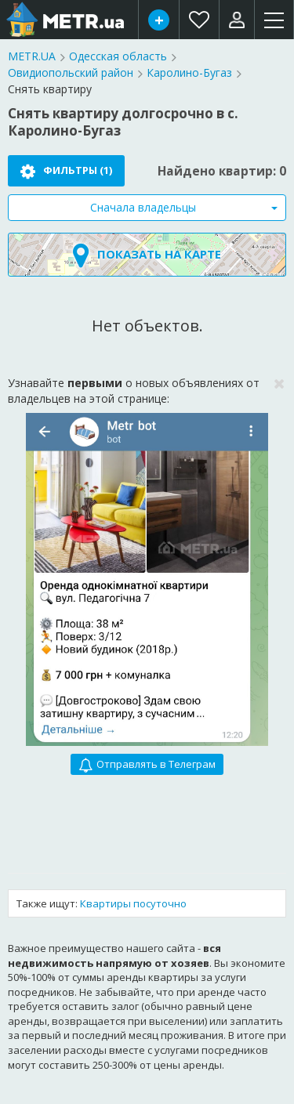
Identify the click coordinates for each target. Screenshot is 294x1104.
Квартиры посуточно (133, 903)
